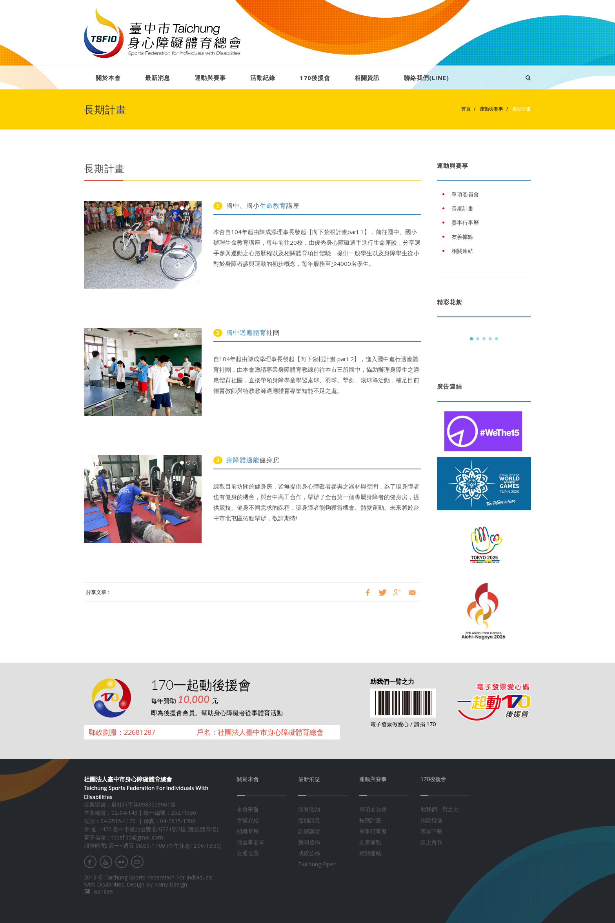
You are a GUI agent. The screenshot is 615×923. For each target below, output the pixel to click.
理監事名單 (250, 842)
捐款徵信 (431, 820)
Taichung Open (317, 864)
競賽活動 (309, 809)
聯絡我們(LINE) (426, 78)
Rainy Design (170, 884)
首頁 (466, 108)
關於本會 (108, 78)
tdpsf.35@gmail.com (137, 837)
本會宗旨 (248, 809)
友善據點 (370, 842)
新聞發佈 (309, 842)
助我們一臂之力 (439, 809)
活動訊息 (309, 820)
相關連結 (370, 853)
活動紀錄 (262, 78)
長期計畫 (521, 108)
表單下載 (431, 831)
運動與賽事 (210, 78)
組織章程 (248, 831)
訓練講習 (309, 831)
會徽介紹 (248, 820)
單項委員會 (373, 809)
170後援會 (315, 78)
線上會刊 (431, 842)
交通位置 (248, 853)
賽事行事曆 (373, 831)
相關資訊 (367, 78)
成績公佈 (309, 853)
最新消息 (157, 78)
